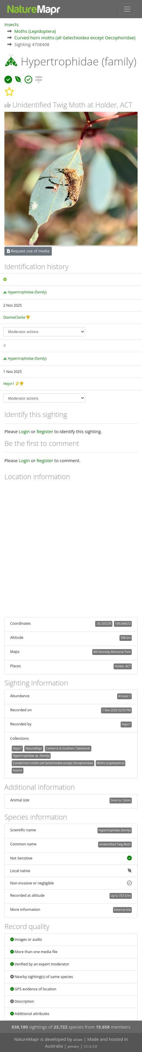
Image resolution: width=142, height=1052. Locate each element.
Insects (11, 24)
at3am (78, 1039)
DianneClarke (14, 317)
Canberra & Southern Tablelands (68, 748)
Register (45, 431)
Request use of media (28, 251)
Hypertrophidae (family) (27, 292)
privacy (73, 1046)
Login (24, 431)
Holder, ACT (123, 666)
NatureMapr (33, 748)
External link (122, 910)
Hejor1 (8, 383)
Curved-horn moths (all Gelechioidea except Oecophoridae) (75, 37)
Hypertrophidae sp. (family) (31, 756)
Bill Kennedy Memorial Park (112, 652)
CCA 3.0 (90, 1046)
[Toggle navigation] (127, 9)
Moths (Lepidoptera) (35, 31)
